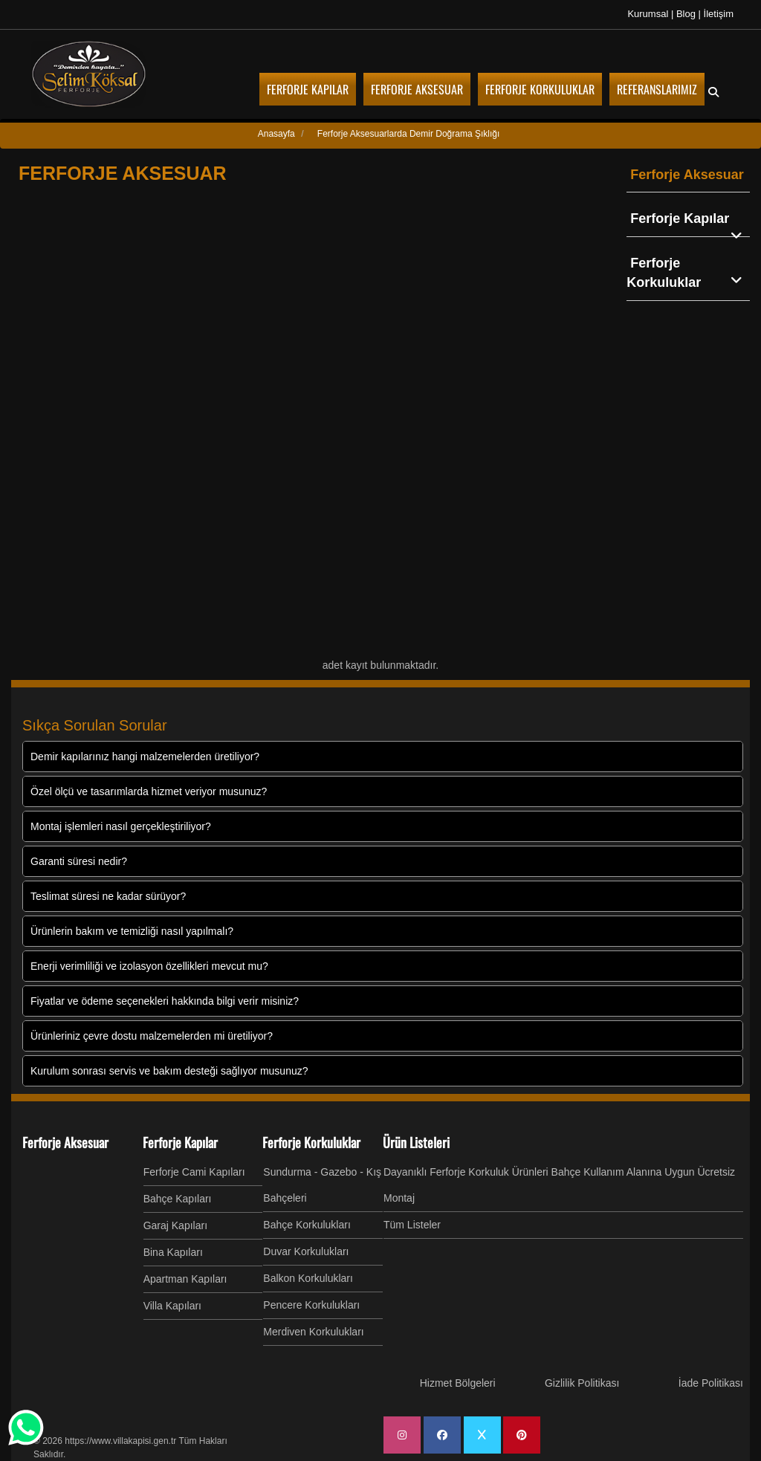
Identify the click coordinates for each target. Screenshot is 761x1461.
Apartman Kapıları (185, 1279)
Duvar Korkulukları (306, 1251)
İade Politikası (711, 1383)
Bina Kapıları (173, 1252)
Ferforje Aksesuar (686, 174)
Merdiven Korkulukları (313, 1332)
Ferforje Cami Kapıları (194, 1172)
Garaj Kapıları (175, 1225)
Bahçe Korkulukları (307, 1225)
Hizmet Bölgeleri (458, 1383)
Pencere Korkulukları (311, 1305)
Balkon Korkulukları (308, 1278)
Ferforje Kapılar (690, 220)
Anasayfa (276, 134)
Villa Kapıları (172, 1306)
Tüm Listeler (412, 1225)
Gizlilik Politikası (582, 1383)
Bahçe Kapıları (177, 1199)
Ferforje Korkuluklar (688, 273)
